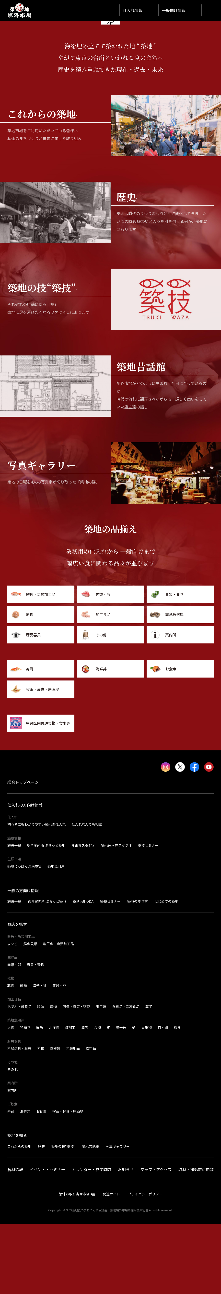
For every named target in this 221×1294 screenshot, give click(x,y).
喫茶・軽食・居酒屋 (67, 1181)
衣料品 (91, 1118)
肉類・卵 (14, 1034)
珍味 (40, 1076)
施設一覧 (14, 915)
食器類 (55, 1118)
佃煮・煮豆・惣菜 (76, 1076)
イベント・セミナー (47, 1239)
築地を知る (17, 1205)
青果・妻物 (35, 1034)
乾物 (10, 1055)
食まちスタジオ (83, 915)
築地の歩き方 (137, 971)
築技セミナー (148, 915)
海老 (84, 1097)
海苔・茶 (40, 1055)
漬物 (53, 1076)
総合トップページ (23, 852)
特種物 (25, 1097)
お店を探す (17, 994)
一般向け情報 (174, 10)
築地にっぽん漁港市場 (24, 936)
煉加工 (70, 1097)
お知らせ (126, 1239)
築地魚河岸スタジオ (116, 915)
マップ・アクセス (156, 1239)
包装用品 (73, 1118)
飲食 (177, 1097)
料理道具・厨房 (19, 1118)
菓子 (148, 1076)
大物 (10, 1097)
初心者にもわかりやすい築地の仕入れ (36, 894)
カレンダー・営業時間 (91, 1239)
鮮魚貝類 (30, 1013)
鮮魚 (39, 1097)
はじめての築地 (166, 971)
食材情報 (15, 1239)
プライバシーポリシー (145, 1263)
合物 (97, 1097)
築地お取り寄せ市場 (74, 1263)
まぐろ (12, 1013)
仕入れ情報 (132, 10)
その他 (12, 1139)
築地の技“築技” (63, 1216)
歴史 (41, 1216)
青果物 (146, 1097)
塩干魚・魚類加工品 (58, 1013)
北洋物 (54, 1097)
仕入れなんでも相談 (86, 894)
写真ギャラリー (118, 1216)
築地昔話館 (90, 1216)
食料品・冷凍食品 (126, 1076)
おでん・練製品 (19, 1076)
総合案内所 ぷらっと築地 (46, 915)
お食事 (41, 1181)
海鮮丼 (25, 1181)
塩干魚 (121, 1097)
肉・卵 (163, 1097)
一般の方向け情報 (23, 960)
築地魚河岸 (56, 936)
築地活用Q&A (83, 971)
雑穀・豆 (59, 1055)
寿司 (10, 1181)
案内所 (12, 1160)
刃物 (40, 1118)
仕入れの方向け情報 (25, 875)
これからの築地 (19, 1216)
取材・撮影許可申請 (196, 1239)
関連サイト (111, 1263)
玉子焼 (101, 1076)
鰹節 (23, 1055)
